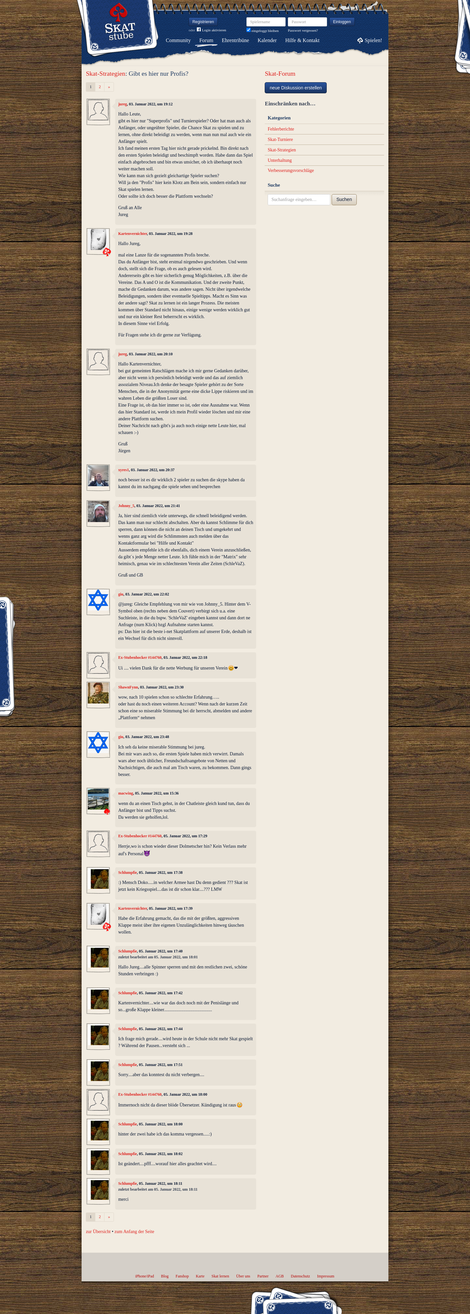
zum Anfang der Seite (134, 1231)
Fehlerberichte (281, 129)
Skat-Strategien (105, 73)
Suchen (344, 199)
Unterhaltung (280, 160)
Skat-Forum (280, 73)
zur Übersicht (98, 1231)
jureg (122, 104)
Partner (262, 1276)
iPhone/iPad (144, 1276)
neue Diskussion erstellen (296, 87)
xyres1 (123, 470)
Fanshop (182, 1276)
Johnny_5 (126, 505)
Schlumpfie (127, 872)
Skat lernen (220, 1276)
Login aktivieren (211, 30)
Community (178, 40)
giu (120, 594)
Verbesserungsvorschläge (291, 170)
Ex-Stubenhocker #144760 (140, 657)
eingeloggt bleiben (262, 31)
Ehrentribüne (235, 40)
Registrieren (203, 22)
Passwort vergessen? (303, 30)
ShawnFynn (128, 687)
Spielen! (373, 40)
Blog (164, 1276)
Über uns (243, 1276)
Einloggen (342, 22)
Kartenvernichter (132, 233)
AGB (279, 1276)
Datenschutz (300, 1276)
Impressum (325, 1276)
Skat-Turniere (280, 139)
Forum (206, 40)
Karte (200, 1276)
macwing (125, 793)
